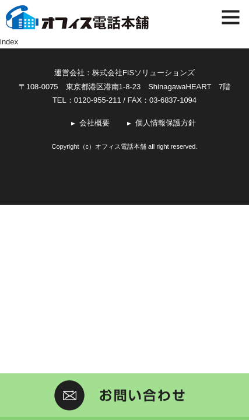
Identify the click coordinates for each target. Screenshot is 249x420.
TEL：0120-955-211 (86, 100)
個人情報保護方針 (165, 122)
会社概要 (94, 122)
